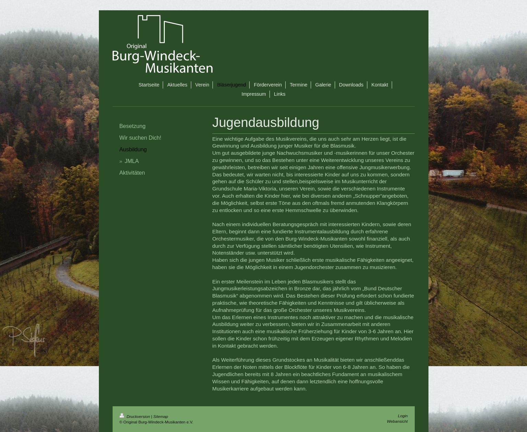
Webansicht (397, 421)
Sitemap (160, 416)
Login (403, 415)
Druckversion (135, 416)
